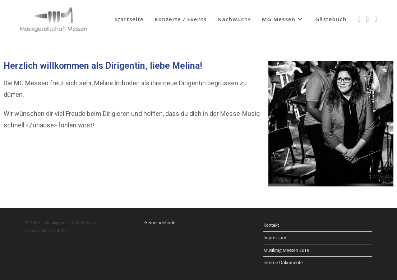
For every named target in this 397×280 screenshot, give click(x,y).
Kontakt (271, 225)
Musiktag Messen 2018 (286, 250)
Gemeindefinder (160, 223)
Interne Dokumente (283, 262)
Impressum (274, 238)
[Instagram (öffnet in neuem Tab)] (367, 19)
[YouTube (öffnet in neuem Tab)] (375, 19)
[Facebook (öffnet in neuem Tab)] (359, 19)
